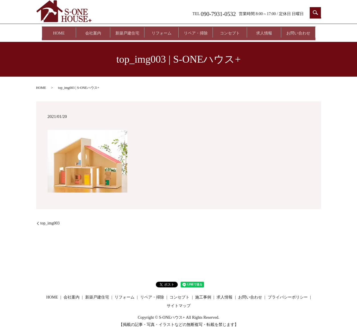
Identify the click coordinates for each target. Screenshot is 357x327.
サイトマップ (179, 301)
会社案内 (93, 30)
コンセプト (230, 30)
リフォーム (162, 30)
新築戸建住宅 (127, 30)
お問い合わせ (298, 30)
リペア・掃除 (196, 30)
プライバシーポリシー (288, 292)
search (315, 13)
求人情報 (264, 30)
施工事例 (203, 292)
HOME (59, 30)
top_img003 (50, 218)
